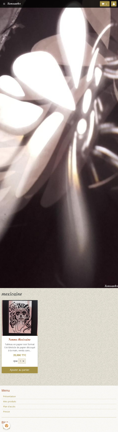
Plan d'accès (9, 406)
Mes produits (9, 401)
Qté (15, 361)
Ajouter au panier (19, 370)
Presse (6, 411)
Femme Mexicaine (19, 339)
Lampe (6, 428)
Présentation (9, 396)
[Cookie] (6, 425)
